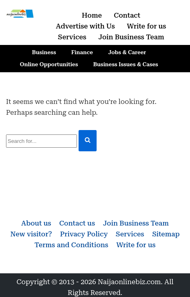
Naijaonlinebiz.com (129, 282)
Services (72, 37)
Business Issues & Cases (125, 64)
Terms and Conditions (71, 245)
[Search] (41, 141)
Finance (82, 52)
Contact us (77, 223)
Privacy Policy (84, 234)
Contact (127, 15)
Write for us (146, 26)
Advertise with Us (85, 26)
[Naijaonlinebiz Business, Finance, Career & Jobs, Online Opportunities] (20, 14)
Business (44, 52)
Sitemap (166, 234)
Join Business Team (131, 37)
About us (36, 223)
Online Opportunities (49, 64)
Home (92, 15)
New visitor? (31, 234)
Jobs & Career (127, 52)
